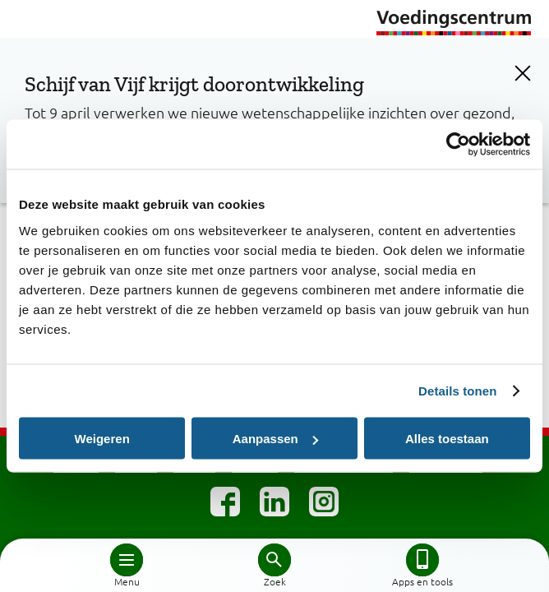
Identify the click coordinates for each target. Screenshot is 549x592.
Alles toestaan (447, 439)
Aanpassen (275, 439)
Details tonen (457, 391)
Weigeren (102, 439)
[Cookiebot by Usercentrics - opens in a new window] (458, 144)
